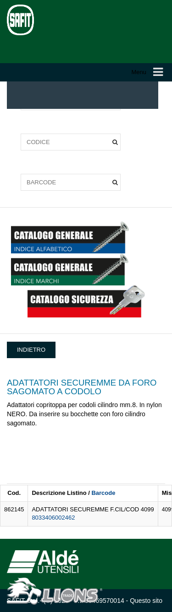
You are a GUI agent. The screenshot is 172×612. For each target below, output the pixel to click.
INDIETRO (31, 349)
